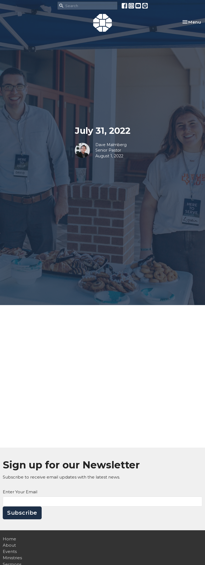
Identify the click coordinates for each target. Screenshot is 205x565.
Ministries (12, 557)
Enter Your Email (20, 491)
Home (9, 538)
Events (10, 551)
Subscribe (22, 512)
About (9, 545)
